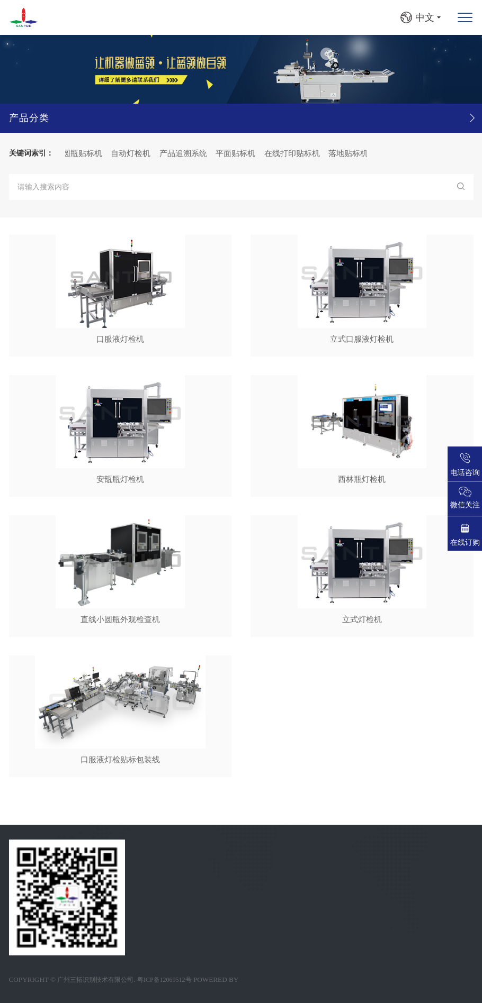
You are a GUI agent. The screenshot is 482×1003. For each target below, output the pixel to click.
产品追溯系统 (185, 153)
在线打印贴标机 (294, 153)
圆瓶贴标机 (84, 153)
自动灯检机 (132, 153)
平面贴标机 (237, 153)
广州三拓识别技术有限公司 (95, 979)
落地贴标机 (350, 153)
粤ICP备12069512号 (164, 979)
